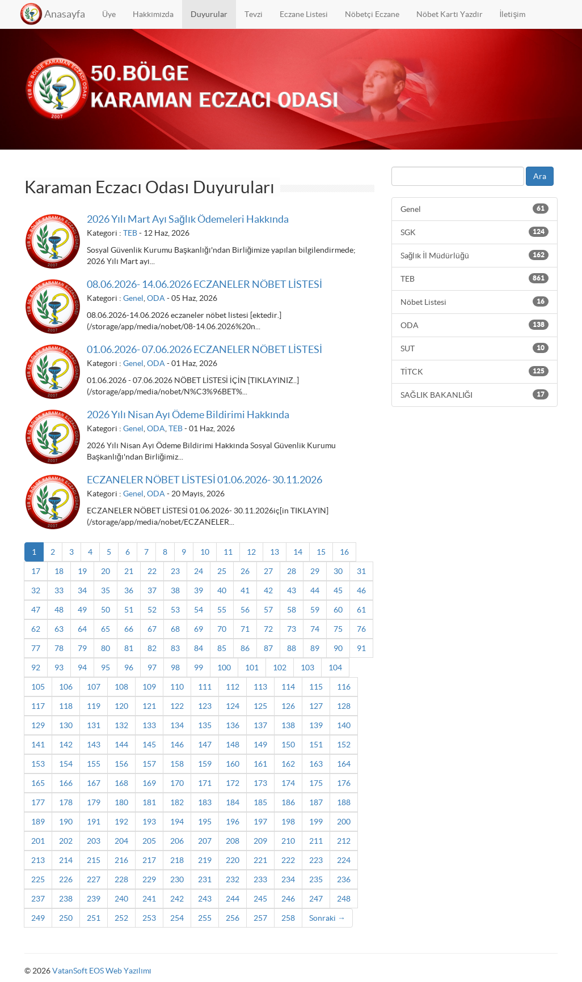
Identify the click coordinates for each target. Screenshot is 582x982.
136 (232, 725)
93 (59, 667)
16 (344, 551)
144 (121, 744)
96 (128, 667)
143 (93, 744)
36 (128, 590)
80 (105, 648)
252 (121, 918)
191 (93, 821)
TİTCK (474, 371)
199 (316, 821)
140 (344, 725)
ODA (156, 298)
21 (128, 571)
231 (205, 879)
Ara (539, 176)
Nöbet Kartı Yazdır (449, 14)
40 (221, 590)
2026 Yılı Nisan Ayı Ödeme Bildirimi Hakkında (188, 414)
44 (314, 590)
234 (288, 879)
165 (38, 783)
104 (335, 667)
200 (344, 821)
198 (288, 821)
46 (361, 590)
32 (35, 590)
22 (152, 571)
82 (152, 648)
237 (38, 898)
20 (105, 571)
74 (314, 629)
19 (82, 571)
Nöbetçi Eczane (372, 14)
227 (93, 879)
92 (35, 667)
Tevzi (253, 14)
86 (245, 648)
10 (204, 551)
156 (121, 763)
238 (66, 898)
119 (93, 706)
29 (314, 571)
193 (149, 821)
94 (82, 667)
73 (291, 629)
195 (205, 821)
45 (338, 590)
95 (105, 667)
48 (59, 609)
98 (175, 667)
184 (232, 802)
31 (361, 571)
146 (177, 744)
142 (66, 744)
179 (93, 802)
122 (177, 706)
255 (205, 918)
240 (121, 898)
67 (152, 629)
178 (66, 802)
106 (66, 686)
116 (344, 686)
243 (205, 898)
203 (93, 840)
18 (59, 571)
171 (205, 783)
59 (314, 609)
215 (93, 860)
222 (288, 860)
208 (232, 840)
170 (177, 783)
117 (38, 706)
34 (82, 590)
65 (105, 629)
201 (38, 840)
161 (260, 763)
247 (316, 898)
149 (260, 744)
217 (149, 860)
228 (121, 879)
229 (149, 879)
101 (252, 667)
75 (338, 629)
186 (288, 802)
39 (198, 590)
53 (175, 609)
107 (93, 686)
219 (205, 860)
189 (38, 821)
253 (149, 918)
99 (198, 667)
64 (82, 629)
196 (232, 821)
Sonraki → (327, 918)
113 (260, 686)
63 (59, 629)
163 (316, 763)
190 (66, 821)
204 (121, 840)
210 (288, 840)
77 (35, 648)
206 (177, 840)
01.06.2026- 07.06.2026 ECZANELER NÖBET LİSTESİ (204, 349)
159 (205, 763)
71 (245, 629)
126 (288, 706)
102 (279, 667)
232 (232, 879)
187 (316, 802)
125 (260, 706)
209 (260, 840)
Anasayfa (64, 14)
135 (205, 725)
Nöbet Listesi (474, 301)
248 (344, 898)
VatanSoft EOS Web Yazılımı (101, 970)
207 (205, 840)
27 (268, 571)
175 (316, 783)
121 (149, 706)
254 (177, 918)
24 (198, 571)
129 (38, 725)
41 (245, 590)
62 (35, 629)
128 (344, 706)
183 (205, 802)
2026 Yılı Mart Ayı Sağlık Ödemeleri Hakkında (188, 219)
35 (105, 590)
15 (321, 551)
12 (251, 551)
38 (175, 590)
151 (316, 744)
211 (316, 840)
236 (344, 879)
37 (152, 590)
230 (177, 879)
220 (232, 860)
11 (228, 551)
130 (66, 725)
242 (177, 898)
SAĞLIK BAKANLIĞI (474, 394)
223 (316, 860)
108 (121, 686)
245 (260, 898)
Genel (133, 298)
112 (232, 686)
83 (175, 648)
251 (93, 918)
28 (291, 571)
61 (361, 609)
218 (177, 860)
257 (260, 918)
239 (93, 898)
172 (232, 783)
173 (260, 783)
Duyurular (209, 14)
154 (66, 763)
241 (149, 898)
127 (316, 706)
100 (224, 667)
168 (121, 783)
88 (291, 648)
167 (93, 783)
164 (344, 763)
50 (105, 609)
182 (177, 802)
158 (177, 763)
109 (149, 686)
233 (260, 879)
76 (361, 629)
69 (198, 629)
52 (152, 609)
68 (175, 629)
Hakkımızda (153, 14)
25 (221, 571)
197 (260, 821)
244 (232, 898)
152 (344, 744)
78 (59, 648)
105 (38, 686)
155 (93, 763)
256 (232, 918)
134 (177, 725)
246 (288, 898)
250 (66, 918)
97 (152, 667)
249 (38, 918)
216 (121, 860)
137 (260, 725)
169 (149, 783)
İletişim (513, 14)
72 (268, 629)
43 (291, 590)
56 (245, 609)
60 (338, 609)
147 (205, 744)
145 (149, 744)
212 (344, 840)
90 (338, 648)
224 (344, 860)
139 (316, 725)
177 (38, 802)
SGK (474, 232)
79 (82, 648)
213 (38, 860)
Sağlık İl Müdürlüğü (474, 255)
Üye (109, 14)
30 (338, 571)
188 (344, 802)
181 (149, 802)
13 (274, 551)
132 (121, 725)
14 (297, 551)
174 (288, 783)
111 (205, 686)
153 (38, 763)
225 (38, 879)
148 (232, 744)
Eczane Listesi (304, 14)
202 (66, 840)
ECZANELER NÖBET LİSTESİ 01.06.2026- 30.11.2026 (204, 480)
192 (121, 821)
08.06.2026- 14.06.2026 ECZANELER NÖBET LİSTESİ (204, 284)
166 (66, 783)
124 (232, 706)
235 (316, 879)
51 (128, 609)
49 (82, 609)
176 (344, 783)
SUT (474, 348)
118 (66, 706)
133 (149, 725)
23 (175, 571)
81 (128, 648)
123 (205, 706)
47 (35, 609)
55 (221, 609)
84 (198, 648)
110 (177, 686)
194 (177, 821)
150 (288, 744)
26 (245, 571)
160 (232, 763)
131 (93, 725)
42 (268, 590)
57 (268, 609)
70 (221, 629)
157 (149, 763)
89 (314, 648)
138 (288, 725)
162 (288, 763)
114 (288, 686)
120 (121, 706)
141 (38, 744)
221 (260, 860)
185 (260, 802)
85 (221, 648)
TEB (130, 232)
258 (288, 918)
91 (361, 648)
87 (268, 648)
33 (59, 590)
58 (291, 609)
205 (149, 840)
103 (307, 667)
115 (316, 686)
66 (128, 629)
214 (66, 860)
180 (121, 802)
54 (198, 609)
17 (35, 571)
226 (66, 879)
